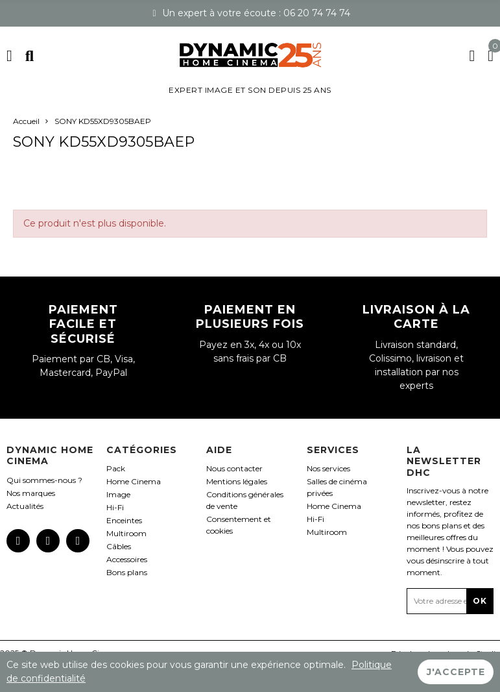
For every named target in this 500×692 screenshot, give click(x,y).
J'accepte (456, 672)
